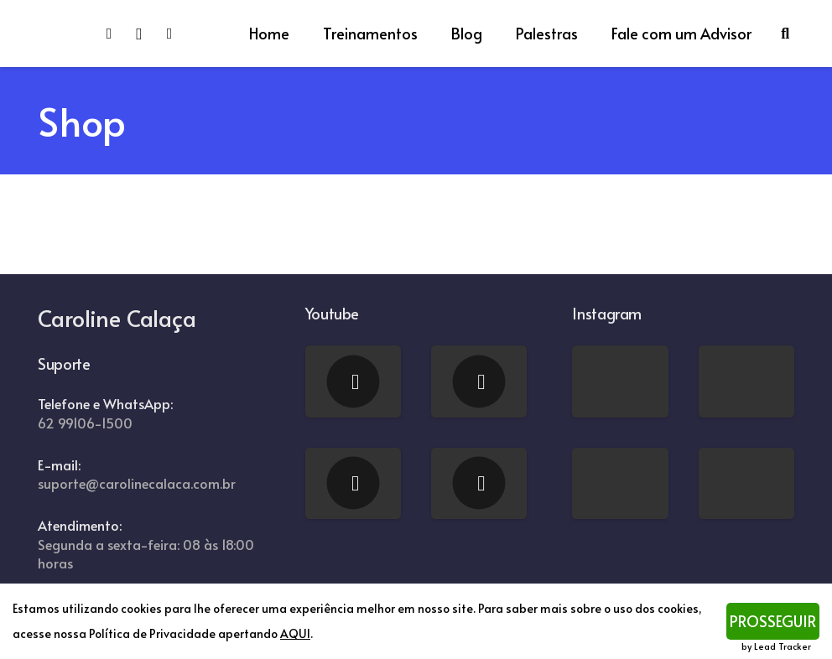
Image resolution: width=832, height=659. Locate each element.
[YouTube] (176, 33)
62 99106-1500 (85, 423)
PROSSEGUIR (773, 620)
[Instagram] (146, 33)
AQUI (295, 633)
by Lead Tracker (776, 646)
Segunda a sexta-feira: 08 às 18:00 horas (146, 554)
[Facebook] (116, 33)
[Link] (59, 33)
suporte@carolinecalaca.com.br (137, 483)
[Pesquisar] (785, 33)
